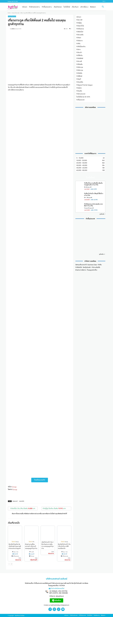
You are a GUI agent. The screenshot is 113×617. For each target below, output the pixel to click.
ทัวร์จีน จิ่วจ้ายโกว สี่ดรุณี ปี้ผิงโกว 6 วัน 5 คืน (93, 194)
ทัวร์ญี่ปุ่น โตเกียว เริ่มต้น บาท (54, 508)
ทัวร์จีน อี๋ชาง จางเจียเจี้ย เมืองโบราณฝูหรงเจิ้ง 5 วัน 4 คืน (93, 184)
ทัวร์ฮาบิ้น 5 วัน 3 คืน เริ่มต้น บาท (22, 508)
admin (13, 28)
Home (9, 13)
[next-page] (12, 564)
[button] (102, 6)
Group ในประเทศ (15, 13)
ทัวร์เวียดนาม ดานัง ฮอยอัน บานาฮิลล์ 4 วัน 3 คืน (93, 205)
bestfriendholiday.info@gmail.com (59, 605)
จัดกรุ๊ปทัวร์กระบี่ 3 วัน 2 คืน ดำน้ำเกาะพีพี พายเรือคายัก (64, 546)
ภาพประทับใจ (21, 501)
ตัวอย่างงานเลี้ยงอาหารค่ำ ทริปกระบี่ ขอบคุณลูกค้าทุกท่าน (31, 546)
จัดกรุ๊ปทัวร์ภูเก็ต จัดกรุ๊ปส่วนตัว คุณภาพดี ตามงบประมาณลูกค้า (15, 546)
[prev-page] (9, 564)
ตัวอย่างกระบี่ (15, 501)
